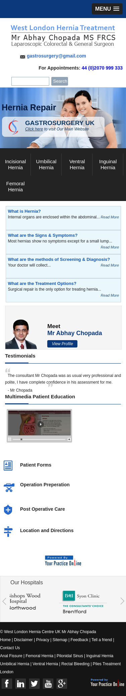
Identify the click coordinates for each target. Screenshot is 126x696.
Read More (110, 217)
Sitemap (60, 639)
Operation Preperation (45, 484)
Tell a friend (101, 639)
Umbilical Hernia (46, 164)
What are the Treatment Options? (42, 283)
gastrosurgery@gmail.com (56, 56)
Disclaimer (23, 639)
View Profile (62, 343)
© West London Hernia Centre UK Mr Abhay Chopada (48, 631)
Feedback (79, 639)
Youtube (48, 684)
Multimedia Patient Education (40, 396)
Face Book (7, 684)
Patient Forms (35, 465)
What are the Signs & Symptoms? (42, 235)
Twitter (34, 684)
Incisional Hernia (15, 164)
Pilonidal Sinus (70, 656)
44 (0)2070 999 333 (102, 68)
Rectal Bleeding (75, 664)
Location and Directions (46, 530)
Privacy (42, 639)
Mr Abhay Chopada (74, 333)
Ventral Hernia (77, 164)
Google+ (62, 684)
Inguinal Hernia (108, 164)
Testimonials (20, 356)
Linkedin (20, 684)
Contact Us (10, 647)
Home (5, 639)
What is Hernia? (24, 211)
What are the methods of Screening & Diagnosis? (59, 259)
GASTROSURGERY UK (65, 125)
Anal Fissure (11, 656)
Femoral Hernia (15, 186)
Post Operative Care (42, 509)
